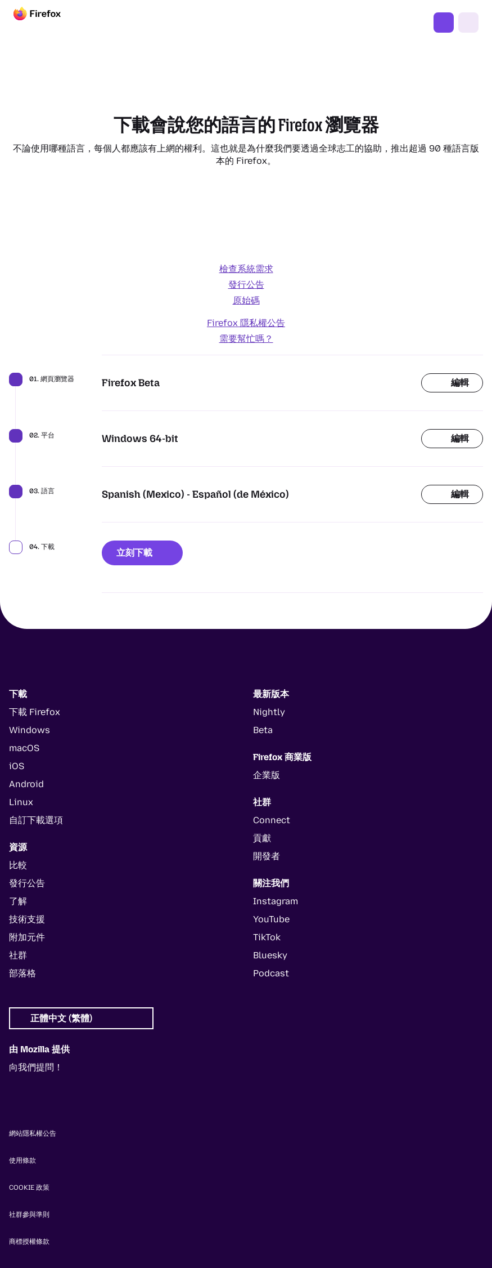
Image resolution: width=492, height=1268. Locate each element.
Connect (271, 820)
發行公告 (246, 284)
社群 (18, 955)
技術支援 (27, 919)
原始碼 (246, 300)
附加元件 (27, 937)
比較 (18, 865)
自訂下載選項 (36, 820)
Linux (21, 802)
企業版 (266, 775)
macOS (24, 748)
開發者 (266, 856)
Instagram (275, 901)
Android (26, 784)
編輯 (452, 382)
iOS (16, 766)
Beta (263, 730)
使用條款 (22, 1160)
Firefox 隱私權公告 (246, 323)
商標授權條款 (29, 1241)
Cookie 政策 (29, 1187)
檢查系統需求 (246, 269)
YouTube (271, 919)
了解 (18, 901)
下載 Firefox (443, 22)
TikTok (267, 937)
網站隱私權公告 (32, 1133)
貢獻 (262, 838)
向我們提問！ (36, 1067)
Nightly (269, 712)
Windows (29, 730)
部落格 (22, 973)
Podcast (271, 973)
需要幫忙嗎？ (246, 338)
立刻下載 (142, 552)
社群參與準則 (29, 1214)
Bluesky (270, 955)
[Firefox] (47, 22)
